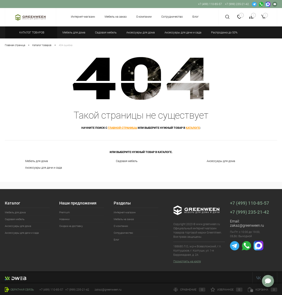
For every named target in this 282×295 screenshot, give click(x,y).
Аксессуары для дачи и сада (43, 167)
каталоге (193, 127)
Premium (64, 212)
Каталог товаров (31, 32)
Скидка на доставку (71, 226)
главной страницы (122, 127)
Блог (195, 16)
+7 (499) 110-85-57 (249, 203)
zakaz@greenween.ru (247, 225)
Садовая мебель (127, 161)
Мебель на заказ (116, 16)
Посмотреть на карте (187, 261)
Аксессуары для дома (221, 161)
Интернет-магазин (83, 16)
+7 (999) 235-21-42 (249, 212)
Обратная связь (19, 289)
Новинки (64, 219)
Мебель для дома (36, 161)
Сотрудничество (172, 16)
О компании (144, 16)
